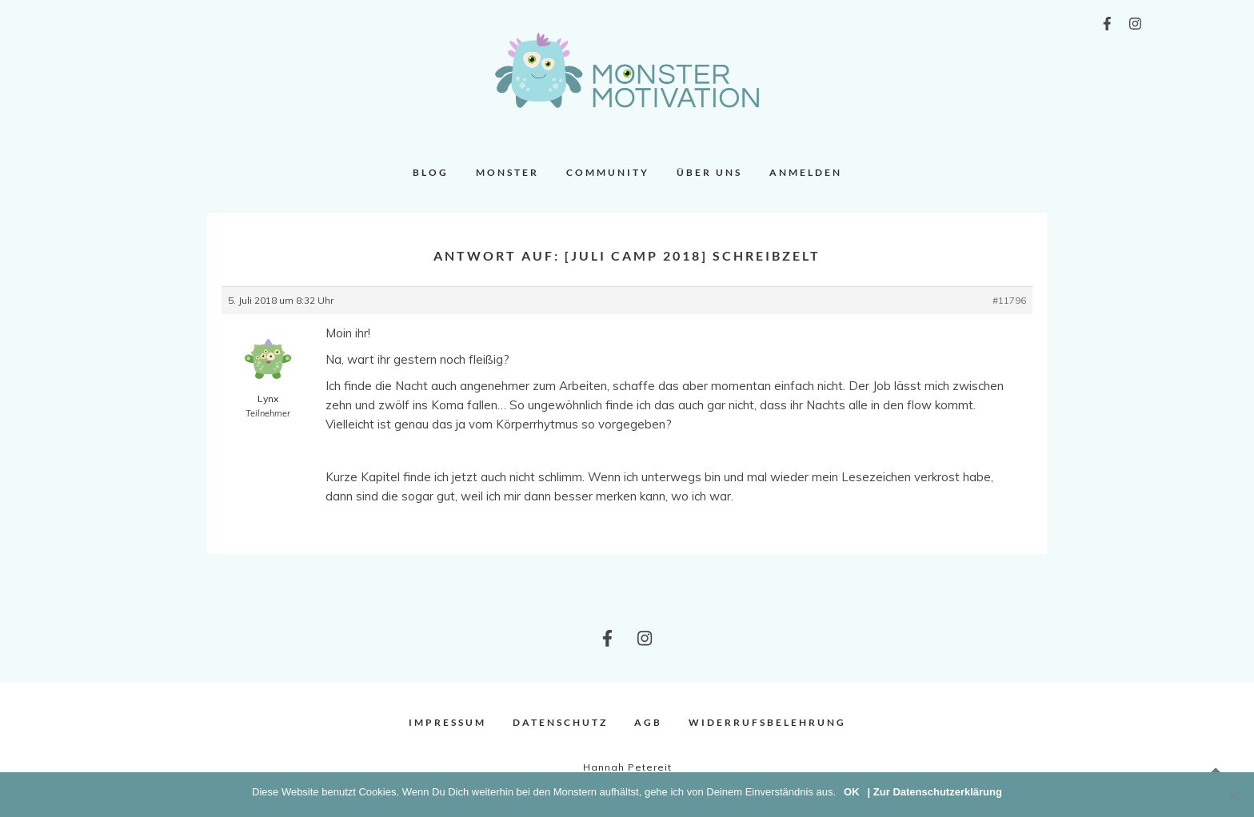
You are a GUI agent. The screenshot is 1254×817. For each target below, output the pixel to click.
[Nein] (1234, 795)
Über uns (709, 172)
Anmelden (805, 172)
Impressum (447, 722)
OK (852, 792)
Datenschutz (560, 722)
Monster (507, 172)
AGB (648, 722)
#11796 (1009, 300)
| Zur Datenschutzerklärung (935, 792)
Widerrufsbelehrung (767, 722)
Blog (431, 172)
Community (607, 172)
